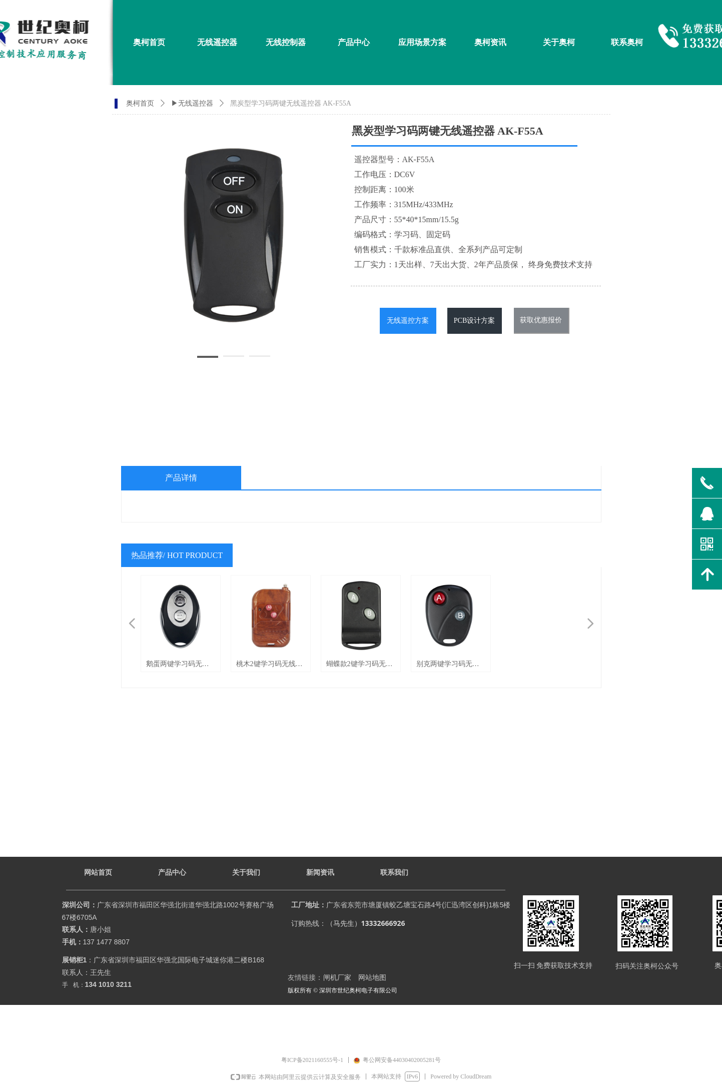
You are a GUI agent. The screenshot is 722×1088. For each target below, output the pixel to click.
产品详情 (181, 477)
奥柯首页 (140, 103)
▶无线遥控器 (192, 103)
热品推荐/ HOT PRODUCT (177, 555)
